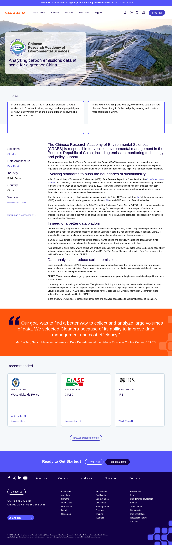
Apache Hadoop (12, 537)
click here (98, 537)
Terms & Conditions (38, 535)
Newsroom (111, 478)
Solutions (69, 12)
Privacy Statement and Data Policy (55, 535)
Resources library (138, 518)
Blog (132, 495)
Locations (65, 510)
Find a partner (102, 506)
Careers (63, 478)
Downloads (101, 503)
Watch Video (18, 416)
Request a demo (117, 462)
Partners (134, 478)
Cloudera (12, 154)
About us (41, 478)
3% (107, 200)
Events (133, 503)
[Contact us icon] (124, 13)
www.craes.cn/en (16, 202)
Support (98, 12)
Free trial (157, 12)
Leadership (86, 478)
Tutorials (100, 518)
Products (55, 12)
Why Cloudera (39, 12)
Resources (84, 12)
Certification (101, 495)
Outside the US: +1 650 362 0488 (26, 504)
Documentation (137, 514)
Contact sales (102, 499)
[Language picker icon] (144, 14)
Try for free (94, 462)
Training (99, 514)
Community (135, 510)
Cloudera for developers (141, 499)
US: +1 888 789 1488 (19, 500)
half (139, 197)
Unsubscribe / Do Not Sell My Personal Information (82, 535)
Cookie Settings (103, 535)
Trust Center (136, 506)
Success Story (18, 421)
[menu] (131, 12)
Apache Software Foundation (65, 537)
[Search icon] (137, 13)
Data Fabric (13, 166)
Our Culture (66, 503)
